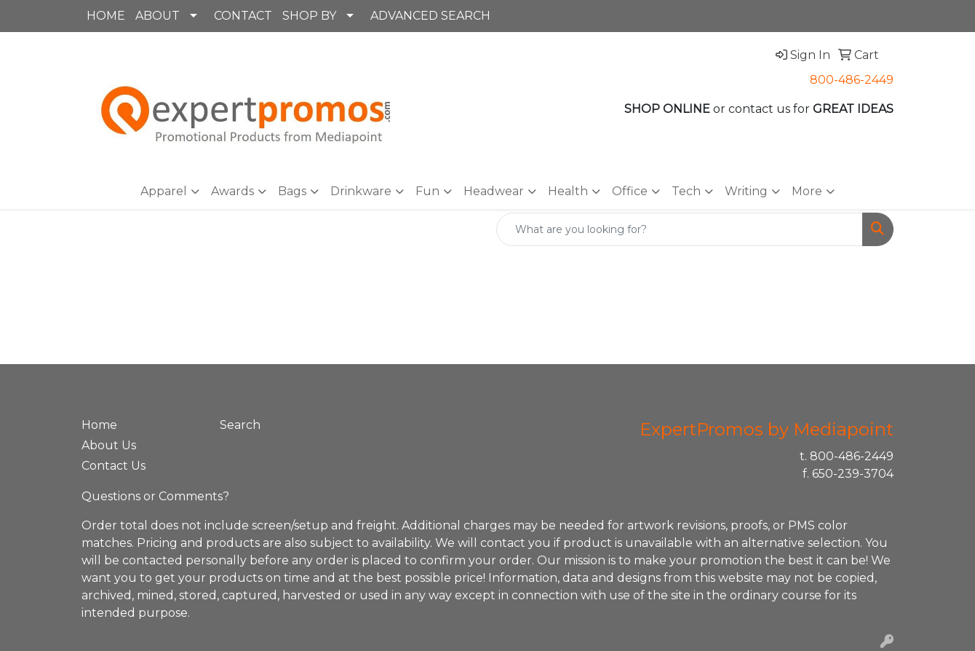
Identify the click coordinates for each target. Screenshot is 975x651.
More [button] (807, 191)
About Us (108, 445)
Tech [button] (686, 191)
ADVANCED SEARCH (430, 16)
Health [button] (568, 191)
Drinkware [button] (360, 191)
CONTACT (243, 16)
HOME (106, 16)
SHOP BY (309, 16)
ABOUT (157, 16)
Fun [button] (427, 191)
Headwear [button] (493, 191)
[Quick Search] (679, 229)
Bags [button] (292, 191)
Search (240, 425)
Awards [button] (232, 191)
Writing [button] (746, 191)
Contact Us (113, 466)
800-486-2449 (852, 80)
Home (99, 425)
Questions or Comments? (155, 496)
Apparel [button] (163, 191)
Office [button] (630, 191)
